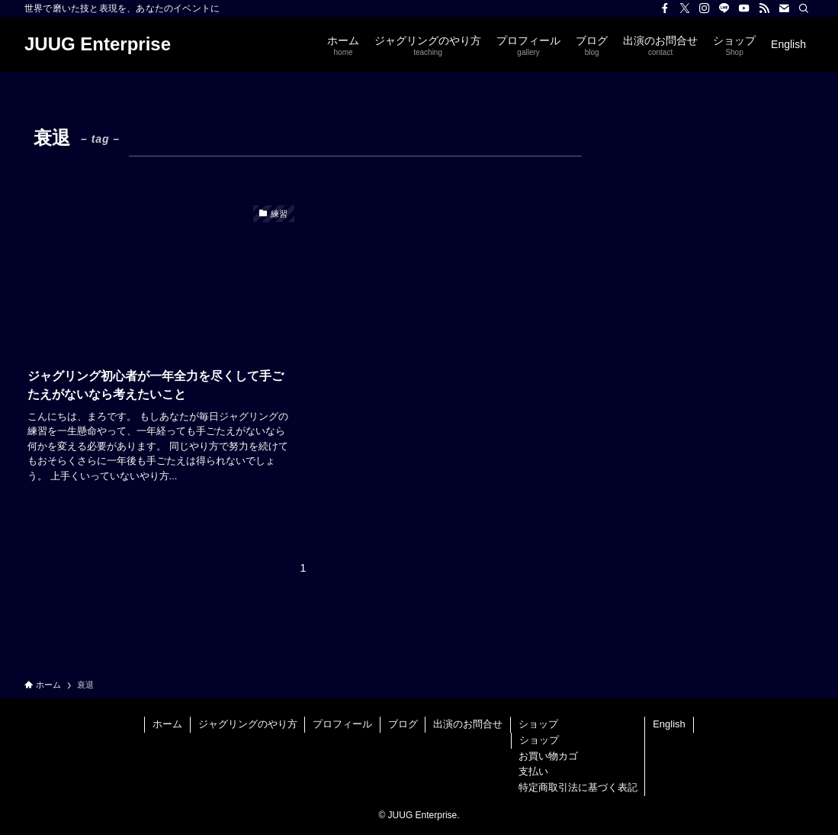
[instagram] (704, 8)
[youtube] (744, 8)
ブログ (403, 724)
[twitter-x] (685, 8)
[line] (724, 8)
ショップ (538, 724)
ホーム (167, 724)
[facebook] (665, 8)
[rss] (764, 8)
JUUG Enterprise (97, 44)
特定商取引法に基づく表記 (578, 787)
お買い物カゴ (548, 756)
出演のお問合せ (467, 724)
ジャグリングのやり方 (247, 724)
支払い (533, 771)
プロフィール (342, 724)
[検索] (804, 8)
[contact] (784, 8)
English (669, 724)
